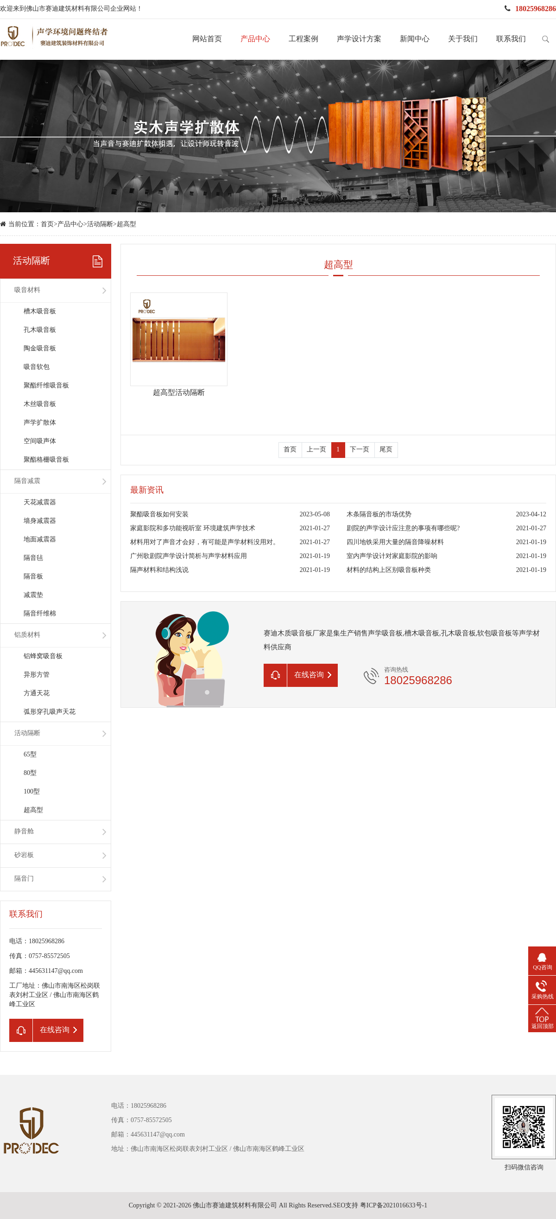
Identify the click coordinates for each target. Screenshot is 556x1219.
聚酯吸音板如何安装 (159, 514)
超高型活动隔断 (179, 393)
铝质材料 (27, 635)
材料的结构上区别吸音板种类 (389, 570)
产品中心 (255, 39)
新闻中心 (415, 39)
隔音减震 (27, 481)
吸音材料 (27, 290)
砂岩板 (24, 855)
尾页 (385, 449)
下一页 (359, 449)
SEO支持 (345, 1205)
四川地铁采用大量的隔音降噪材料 (395, 542)
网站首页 (207, 39)
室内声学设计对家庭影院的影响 (392, 556)
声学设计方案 (359, 39)
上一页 (316, 449)
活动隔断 (100, 224)
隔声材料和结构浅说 (159, 570)
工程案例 (303, 39)
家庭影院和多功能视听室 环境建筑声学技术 (192, 528)
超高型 (126, 224)
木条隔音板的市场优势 (379, 514)
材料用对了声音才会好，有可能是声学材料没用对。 (204, 542)
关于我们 (463, 39)
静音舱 (24, 831)
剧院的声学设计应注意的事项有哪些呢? (403, 528)
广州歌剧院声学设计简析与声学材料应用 (188, 556)
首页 (47, 224)
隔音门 (24, 879)
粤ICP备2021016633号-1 (393, 1205)
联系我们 (511, 39)
